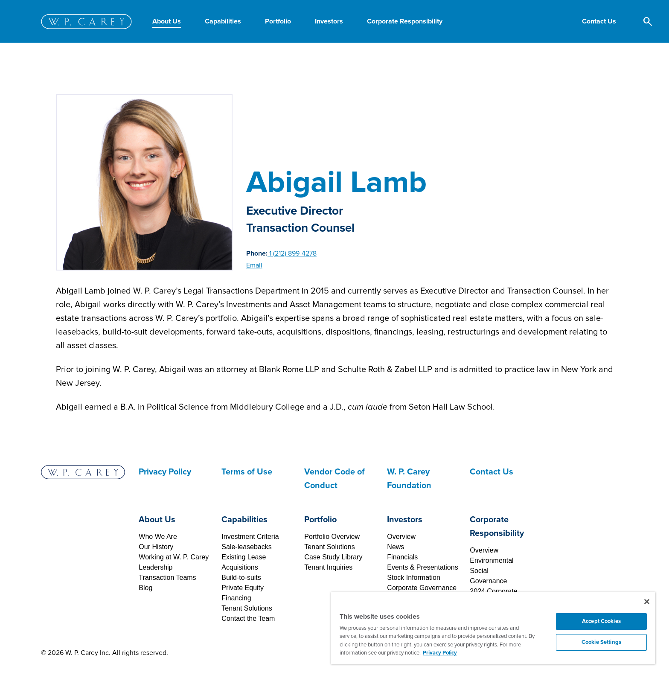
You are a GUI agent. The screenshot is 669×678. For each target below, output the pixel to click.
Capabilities (244, 520)
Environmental (491, 560)
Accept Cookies (601, 621)
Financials (402, 557)
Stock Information (413, 577)
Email (254, 265)
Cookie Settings (601, 642)
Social (479, 570)
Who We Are (158, 536)
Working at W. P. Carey (174, 557)
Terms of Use (246, 472)
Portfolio (320, 520)
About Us (157, 520)
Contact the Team (248, 618)
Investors (404, 520)
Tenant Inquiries (328, 567)
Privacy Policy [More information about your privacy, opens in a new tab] (440, 652)
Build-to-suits (241, 577)
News (395, 546)
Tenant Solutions (246, 608)
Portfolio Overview (332, 536)
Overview (401, 536)
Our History (156, 546)
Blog (145, 587)
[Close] (646, 601)
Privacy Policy (165, 472)
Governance (488, 581)
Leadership (155, 567)
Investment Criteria (250, 536)
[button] (599, 21)
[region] (493, 628)
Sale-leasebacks (246, 546)
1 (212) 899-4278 (292, 253)
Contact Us (491, 472)
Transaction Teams (167, 577)
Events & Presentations (422, 567)
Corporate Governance (422, 587)
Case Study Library (333, 557)
